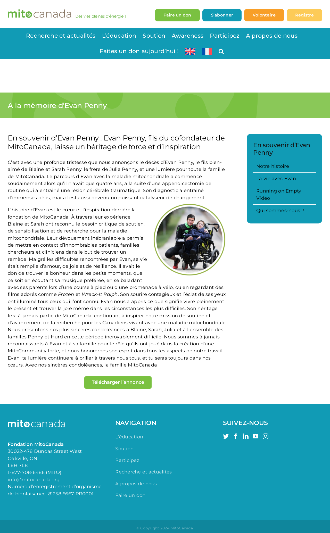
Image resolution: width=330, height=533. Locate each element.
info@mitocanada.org (34, 479)
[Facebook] (235, 436)
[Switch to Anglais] (190, 51)
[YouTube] (255, 436)
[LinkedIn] (246, 436)
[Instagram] (265, 436)
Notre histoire (272, 166)
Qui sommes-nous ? (280, 210)
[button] (221, 51)
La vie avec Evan (276, 178)
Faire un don (130, 495)
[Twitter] (226, 436)
